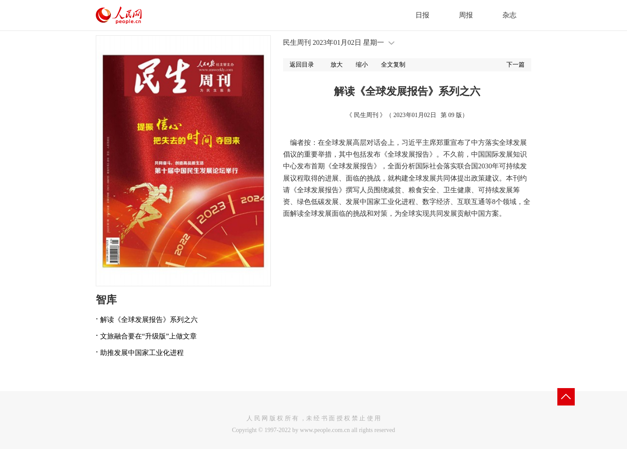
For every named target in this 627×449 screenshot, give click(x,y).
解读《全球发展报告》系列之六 (149, 319)
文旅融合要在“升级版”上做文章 (148, 336)
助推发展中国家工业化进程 (142, 352)
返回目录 (302, 64)
